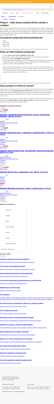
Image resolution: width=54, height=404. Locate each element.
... (1, 19)
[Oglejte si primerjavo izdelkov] (45, 5)
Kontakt (29, 387)
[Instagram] (7, 375)
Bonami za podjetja (44, 388)
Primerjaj (2, 126)
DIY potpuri (12, 19)
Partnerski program (35, 388)
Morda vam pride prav (7, 204)
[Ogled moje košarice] (48, 5)
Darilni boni (46, 387)
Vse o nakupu (5, 387)
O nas (32, 387)
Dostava (11, 387)
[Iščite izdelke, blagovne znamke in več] (28, 9)
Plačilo (7, 388)
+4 (2, 165)
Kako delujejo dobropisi (14, 388)
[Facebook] (3, 375)
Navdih (14, 16)
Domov (3, 16)
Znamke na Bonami (38, 387)
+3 (0, 165)
